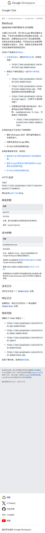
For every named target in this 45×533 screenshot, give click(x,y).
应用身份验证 (12, 57)
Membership (23, 291)
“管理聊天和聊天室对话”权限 (28, 260)
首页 (3, 18)
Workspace (23, 3)
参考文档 (40, 18)
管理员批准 (29, 57)
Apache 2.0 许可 (36, 372)
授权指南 (25, 360)
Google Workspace (15, 18)
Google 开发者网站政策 (32, 375)
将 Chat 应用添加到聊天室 (18, 170)
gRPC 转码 (14, 193)
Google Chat (9, 10)
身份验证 (19, 52)
